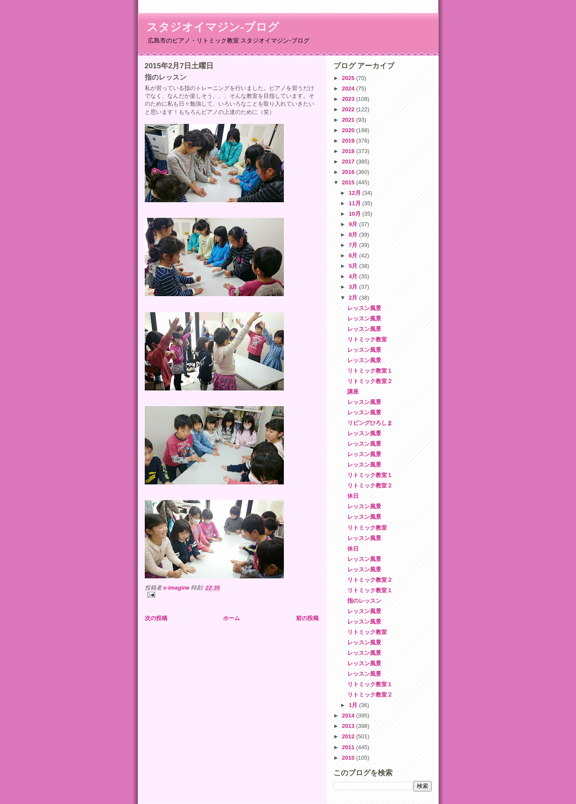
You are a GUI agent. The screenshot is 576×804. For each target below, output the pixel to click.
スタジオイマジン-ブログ (213, 26)
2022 (349, 109)
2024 (349, 88)
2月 (354, 297)
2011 (349, 747)
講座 (353, 391)
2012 (349, 736)
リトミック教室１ (370, 370)
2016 (349, 172)
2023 (349, 99)
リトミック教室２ (370, 381)
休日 (353, 496)
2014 (349, 715)
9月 (354, 224)
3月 (354, 287)
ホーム (231, 618)
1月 (354, 705)
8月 (354, 234)
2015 (349, 182)
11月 (355, 203)
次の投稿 (156, 618)
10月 (355, 213)
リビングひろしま (370, 423)
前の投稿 (307, 618)
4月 (354, 276)
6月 (354, 255)
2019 (349, 140)
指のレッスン (364, 600)
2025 (349, 78)
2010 (349, 757)
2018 (349, 151)
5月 (354, 266)
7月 (354, 245)
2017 (349, 161)
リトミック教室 (367, 339)
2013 (349, 726)
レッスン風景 (364, 308)
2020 (349, 130)
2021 (349, 120)
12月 (355, 193)
